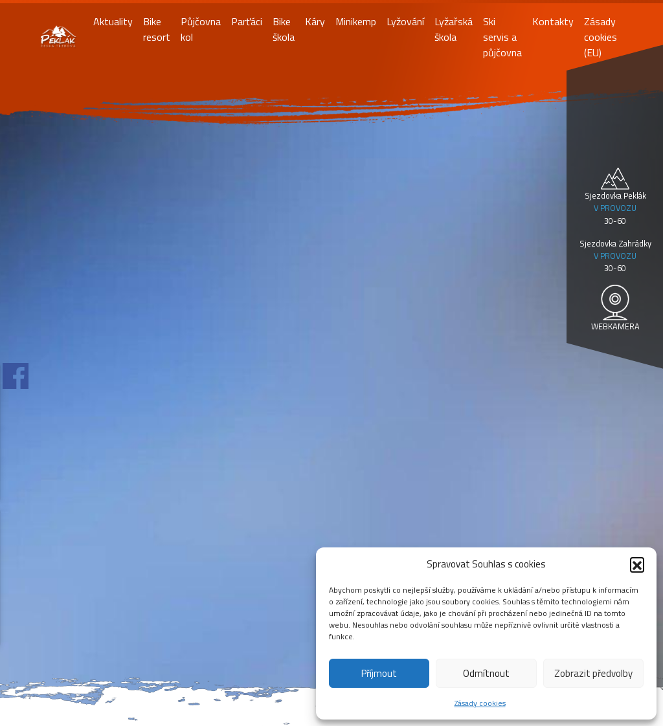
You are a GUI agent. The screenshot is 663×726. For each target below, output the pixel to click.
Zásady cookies (480, 703)
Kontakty (553, 21)
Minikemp (355, 21)
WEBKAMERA (615, 326)
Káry (315, 21)
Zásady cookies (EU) (600, 37)
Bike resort (156, 29)
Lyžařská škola (453, 29)
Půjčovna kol (201, 29)
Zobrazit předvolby (593, 673)
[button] (637, 564)
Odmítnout (486, 673)
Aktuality (113, 21)
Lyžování (405, 21)
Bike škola (284, 29)
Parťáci (246, 21)
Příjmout (379, 673)
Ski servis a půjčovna (502, 37)
